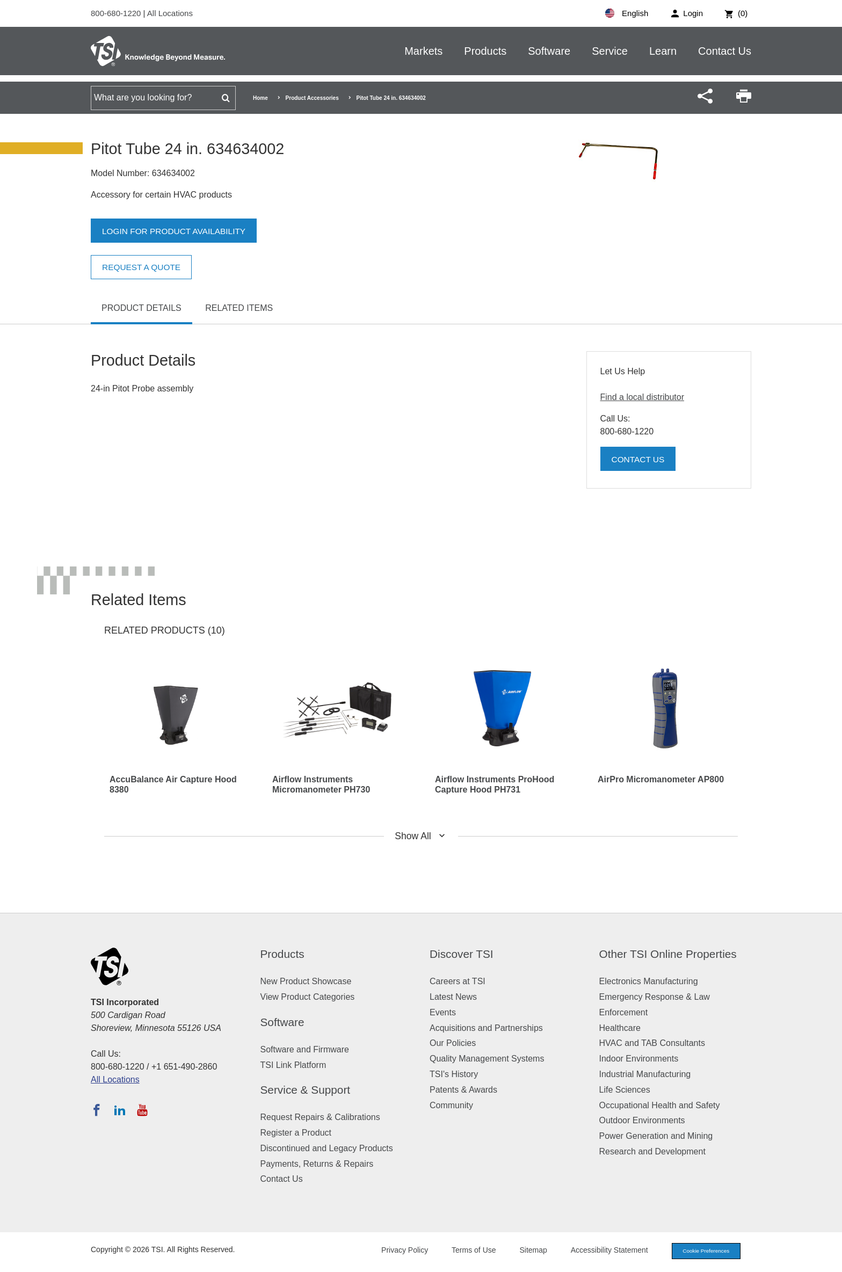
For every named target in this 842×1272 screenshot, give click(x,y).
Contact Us (724, 51)
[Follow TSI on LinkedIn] (120, 1110)
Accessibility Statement (600, 1251)
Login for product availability (176, 231)
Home (260, 98)
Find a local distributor (642, 397)
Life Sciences (624, 1089)
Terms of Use (465, 1251)
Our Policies (453, 1043)
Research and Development (652, 1151)
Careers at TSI (457, 981)
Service (610, 51)
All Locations (170, 13)
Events (443, 1012)
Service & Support (305, 1090)
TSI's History (454, 1074)
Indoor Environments (639, 1058)
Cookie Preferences (701, 1251)
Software (549, 51)
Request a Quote (143, 267)
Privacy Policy (395, 1251)
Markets (423, 51)
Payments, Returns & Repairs (317, 1163)
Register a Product (296, 1132)
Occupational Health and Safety (659, 1105)
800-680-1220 (117, 13)
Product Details (141, 307)
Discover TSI (461, 954)
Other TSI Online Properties (668, 954)
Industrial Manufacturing (645, 1074)
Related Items (239, 307)
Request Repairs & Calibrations (320, 1117)
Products (485, 51)
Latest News (453, 996)
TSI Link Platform (293, 1065)
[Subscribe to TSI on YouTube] (142, 1110)
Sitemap (524, 1251)
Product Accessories (312, 98)
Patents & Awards (463, 1089)
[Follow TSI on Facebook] (97, 1110)
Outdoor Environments (642, 1120)
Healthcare (620, 1028)
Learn (663, 51)
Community (451, 1105)
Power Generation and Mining (656, 1135)
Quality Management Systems (487, 1058)
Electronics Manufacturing (648, 981)
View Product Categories (307, 996)
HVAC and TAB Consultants (652, 1043)
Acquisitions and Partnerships (486, 1028)
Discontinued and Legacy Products (326, 1148)
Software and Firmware (304, 1049)
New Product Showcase (306, 981)
